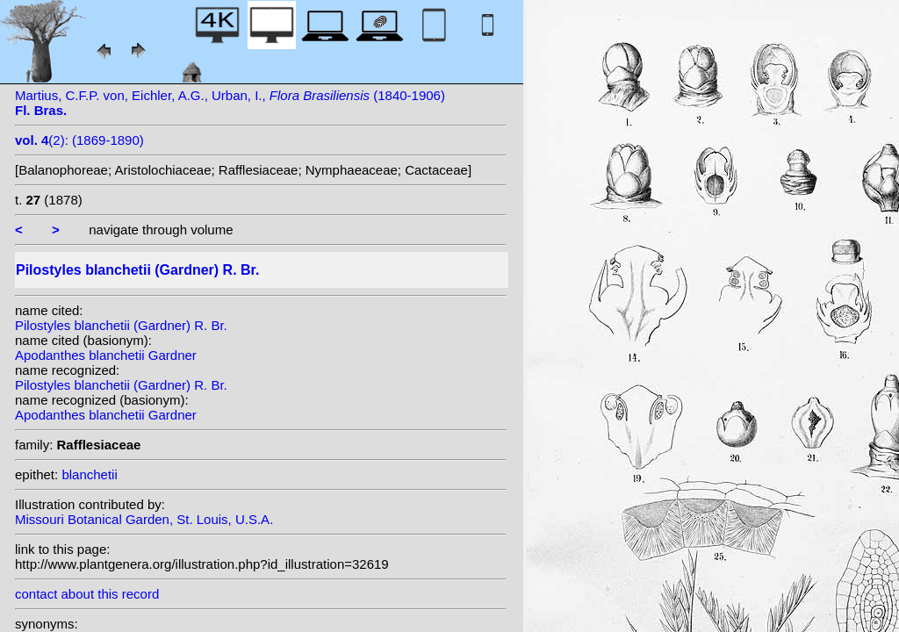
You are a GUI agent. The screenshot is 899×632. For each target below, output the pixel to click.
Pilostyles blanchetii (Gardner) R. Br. (121, 325)
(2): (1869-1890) (79, 140)
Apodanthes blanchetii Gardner (106, 355)
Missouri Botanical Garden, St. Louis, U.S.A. (144, 519)
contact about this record (87, 593)
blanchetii (89, 474)
